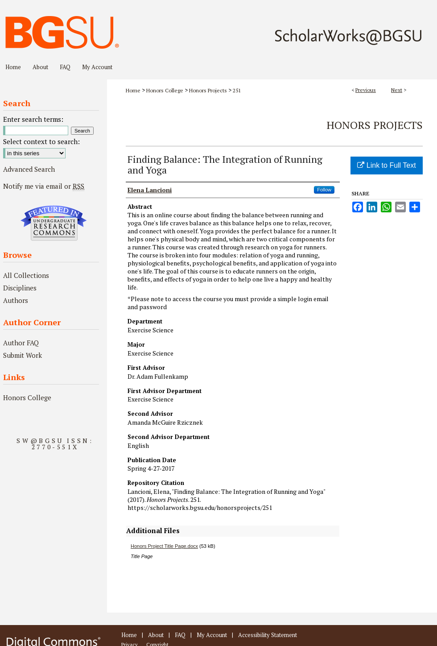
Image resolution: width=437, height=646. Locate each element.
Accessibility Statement (267, 635)
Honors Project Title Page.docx (164, 546)
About (156, 635)
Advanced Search (29, 169)
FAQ (180, 635)
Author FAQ (21, 342)
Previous (365, 90)
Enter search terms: (33, 119)
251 (237, 90)
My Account (212, 635)
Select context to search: (41, 141)
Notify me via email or (43, 186)
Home (133, 90)
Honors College (164, 90)
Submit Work (22, 355)
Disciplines (20, 287)
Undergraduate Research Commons (53, 223)
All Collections (26, 275)
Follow (324, 189)
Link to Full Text (386, 165)
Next (396, 90)
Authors (15, 300)
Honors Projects (208, 90)
